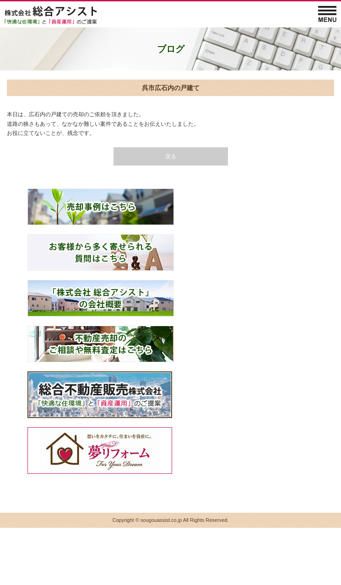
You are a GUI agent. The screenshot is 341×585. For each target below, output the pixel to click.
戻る (170, 156)
